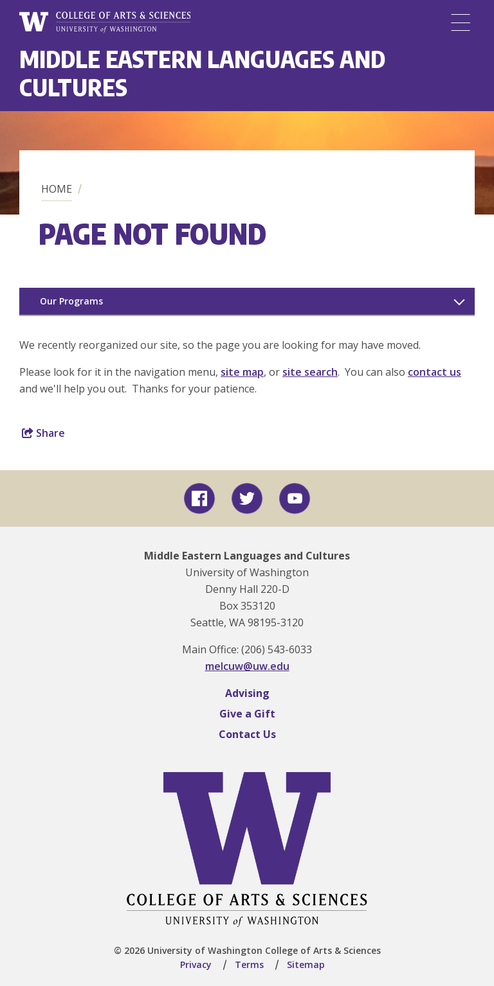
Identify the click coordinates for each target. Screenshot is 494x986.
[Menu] (460, 22)
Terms (249, 964)
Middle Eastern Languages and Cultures (202, 72)
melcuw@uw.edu (247, 666)
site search (310, 372)
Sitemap (306, 964)
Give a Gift (247, 714)
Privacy (196, 964)
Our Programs (71, 301)
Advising (247, 693)
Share (43, 433)
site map (242, 372)
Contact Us (247, 734)
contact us (434, 372)
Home (56, 189)
